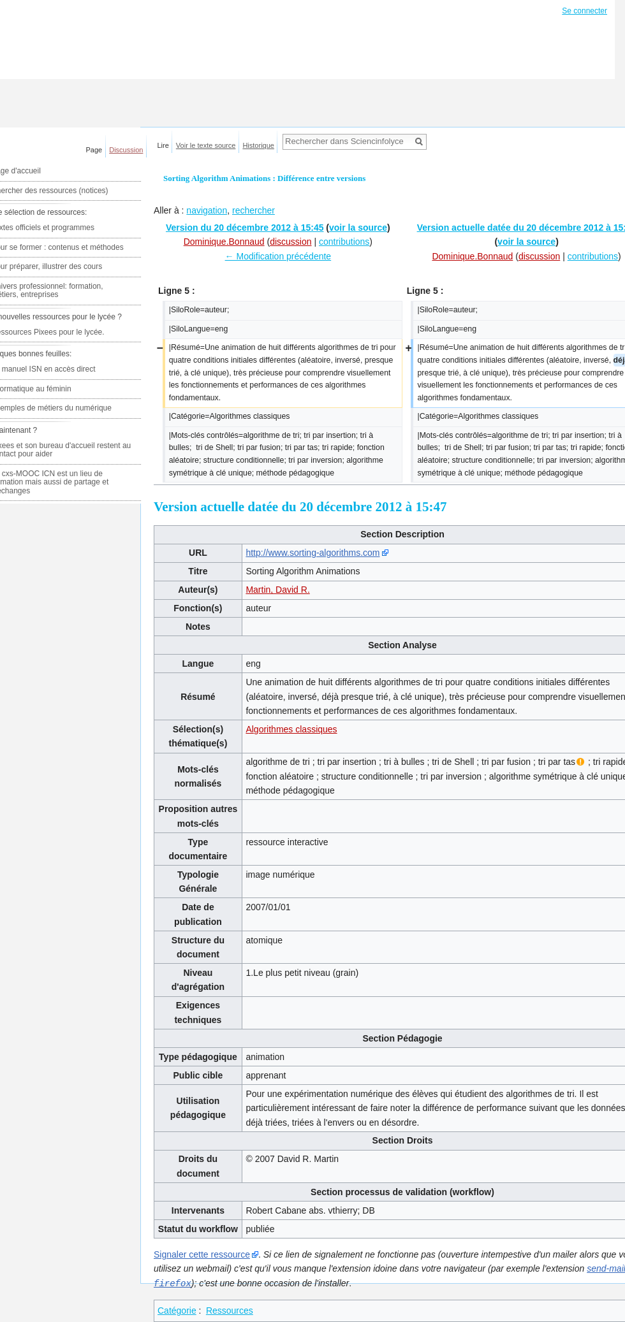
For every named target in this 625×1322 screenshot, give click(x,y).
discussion (290, 241)
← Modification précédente (278, 256)
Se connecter (584, 10)
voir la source (358, 227)
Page (94, 150)
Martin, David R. (277, 590)
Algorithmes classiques (291, 729)
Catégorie (177, 1310)
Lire (163, 145)
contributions (344, 241)
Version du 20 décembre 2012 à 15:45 (244, 227)
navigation (206, 210)
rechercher (253, 210)
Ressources (229, 1310)
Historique (258, 145)
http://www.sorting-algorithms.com (312, 553)
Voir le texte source (206, 145)
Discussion (126, 150)
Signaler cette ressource (202, 1254)
